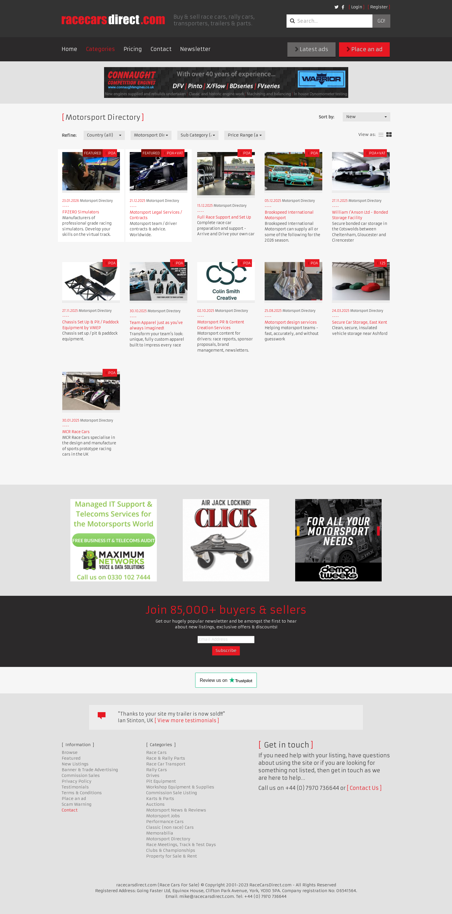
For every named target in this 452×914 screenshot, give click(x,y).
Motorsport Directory (168, 838)
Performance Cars (165, 821)
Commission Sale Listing (171, 792)
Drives (152, 775)
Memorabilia (159, 833)
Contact (161, 49)
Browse (70, 752)
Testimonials (75, 787)
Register (379, 7)
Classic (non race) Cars (170, 827)
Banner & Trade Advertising (90, 769)
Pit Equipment (161, 781)
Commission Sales (81, 775)
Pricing (133, 49)
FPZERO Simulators (80, 212)
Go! (381, 21)
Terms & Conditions (82, 792)
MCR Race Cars (76, 431)
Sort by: (326, 117)
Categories (100, 49)
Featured (71, 758)
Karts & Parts (160, 798)
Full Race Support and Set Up (224, 217)
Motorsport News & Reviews (176, 810)
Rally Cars (156, 769)
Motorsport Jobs (163, 815)
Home (69, 49)
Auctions (155, 804)
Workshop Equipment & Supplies (180, 787)
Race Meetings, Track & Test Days (181, 844)
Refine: (69, 135)
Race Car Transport (165, 764)
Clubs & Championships (170, 850)
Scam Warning (76, 804)
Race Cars (156, 752)
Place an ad (364, 49)
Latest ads (311, 49)
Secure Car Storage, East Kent (359, 322)
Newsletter (195, 49)
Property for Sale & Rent (171, 856)
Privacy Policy (76, 781)
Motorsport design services (291, 322)
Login (356, 7)
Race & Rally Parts (165, 758)
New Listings (75, 764)
